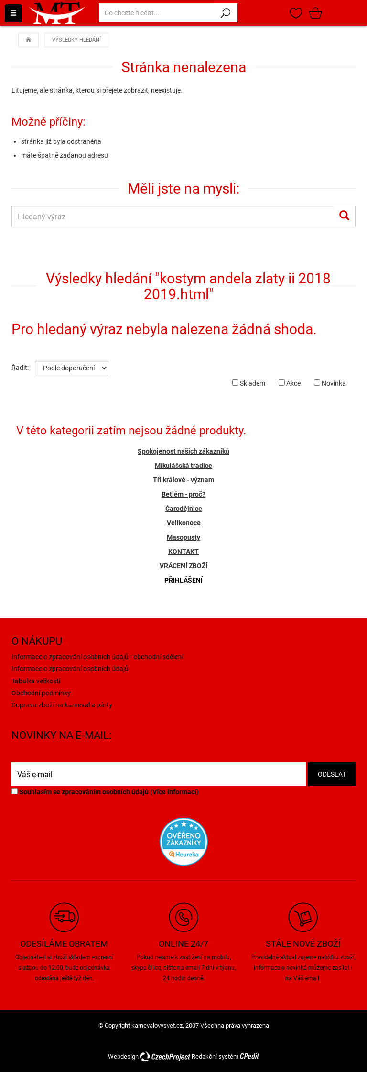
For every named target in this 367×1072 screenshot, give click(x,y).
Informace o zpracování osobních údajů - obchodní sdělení (97, 657)
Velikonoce (184, 523)
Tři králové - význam (183, 480)
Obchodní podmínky (41, 693)
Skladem (248, 383)
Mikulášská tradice (183, 465)
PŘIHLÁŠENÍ (183, 580)
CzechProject (165, 1056)
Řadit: (20, 367)
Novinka (330, 383)
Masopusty (183, 537)
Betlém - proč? (183, 494)
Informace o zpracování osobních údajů (70, 668)
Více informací (174, 792)
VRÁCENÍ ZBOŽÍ (183, 566)
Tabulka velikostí (35, 681)
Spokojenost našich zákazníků (183, 451)
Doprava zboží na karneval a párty (61, 705)
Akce (290, 383)
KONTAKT (183, 551)
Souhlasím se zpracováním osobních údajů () (105, 792)
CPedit (249, 1056)
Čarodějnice (183, 508)
